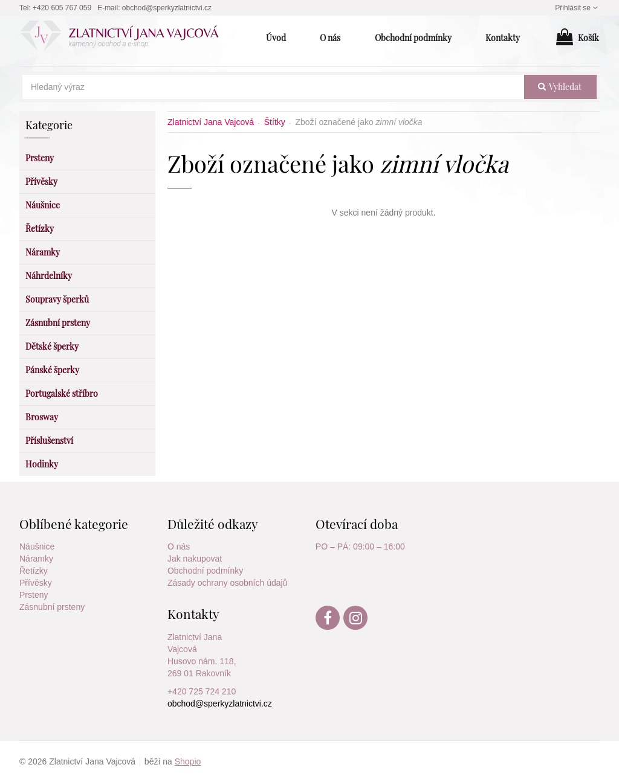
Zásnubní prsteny (52, 607)
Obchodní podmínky (205, 570)
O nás (178, 546)
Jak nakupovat (194, 558)
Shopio (188, 761)
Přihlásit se (577, 8)
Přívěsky (35, 583)
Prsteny (33, 595)
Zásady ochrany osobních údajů (227, 583)
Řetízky (33, 570)
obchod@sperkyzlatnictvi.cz (167, 8)
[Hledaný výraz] (273, 87)
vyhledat (560, 86)
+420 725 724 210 (201, 691)
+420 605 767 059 (62, 8)
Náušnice (36, 546)
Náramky (36, 558)
